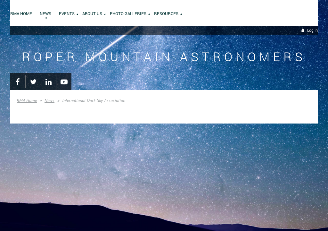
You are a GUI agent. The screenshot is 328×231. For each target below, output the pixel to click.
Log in (312, 30)
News (49, 100)
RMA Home (27, 100)
